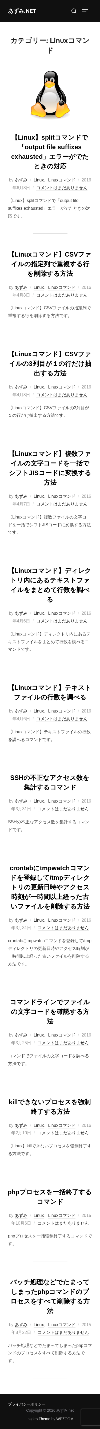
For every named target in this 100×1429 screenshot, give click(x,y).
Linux (39, 180)
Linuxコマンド (61, 180)
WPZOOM (65, 1419)
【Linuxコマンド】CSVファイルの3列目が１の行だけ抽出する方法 (49, 363)
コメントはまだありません (61, 187)
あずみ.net (22, 11)
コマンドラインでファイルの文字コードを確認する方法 (50, 1011)
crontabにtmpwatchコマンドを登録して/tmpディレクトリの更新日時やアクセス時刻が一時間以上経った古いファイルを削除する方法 (50, 887)
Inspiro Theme (38, 1419)
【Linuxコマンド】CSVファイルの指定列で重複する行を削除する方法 (49, 264)
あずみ (21, 180)
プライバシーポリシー (26, 1404)
